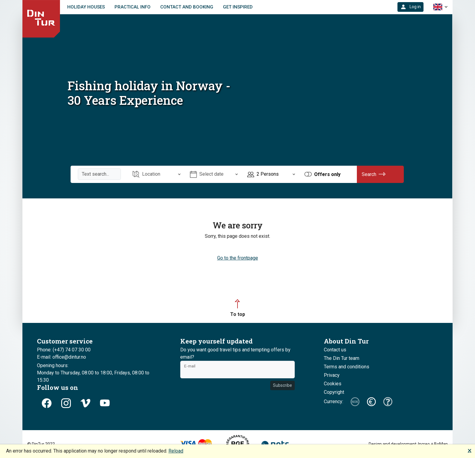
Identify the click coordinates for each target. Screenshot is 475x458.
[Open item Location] (156, 174)
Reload (175, 451)
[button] (410, 7)
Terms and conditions (346, 367)
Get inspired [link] (238, 7)
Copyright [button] (334, 392)
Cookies (332, 384)
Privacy (332, 375)
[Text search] (99, 174)
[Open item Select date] (214, 174)
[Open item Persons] (271, 174)
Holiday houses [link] (86, 7)
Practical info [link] (133, 7)
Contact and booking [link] (186, 7)
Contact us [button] (335, 350)
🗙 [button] (469, 450)
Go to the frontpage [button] (237, 258)
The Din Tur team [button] (341, 358)
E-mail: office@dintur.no (61, 357)
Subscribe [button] (282, 385)
